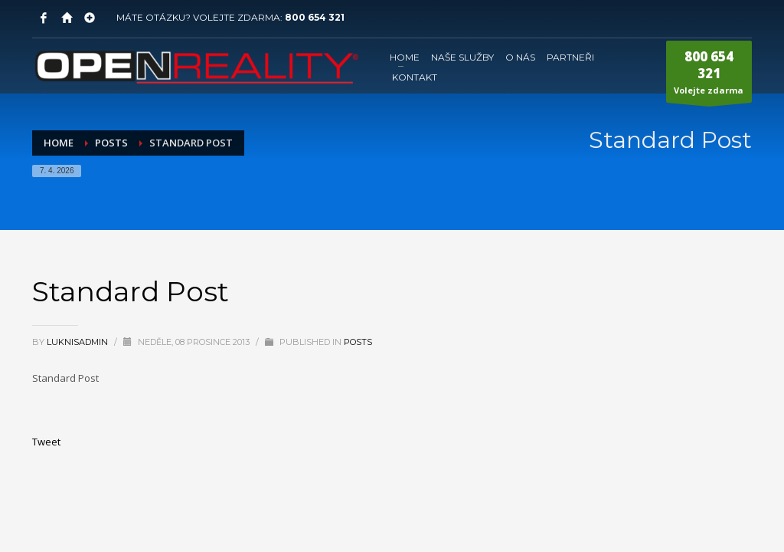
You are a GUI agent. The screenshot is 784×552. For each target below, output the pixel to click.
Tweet (46, 442)
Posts (358, 342)
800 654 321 (315, 17)
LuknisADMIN (78, 342)
